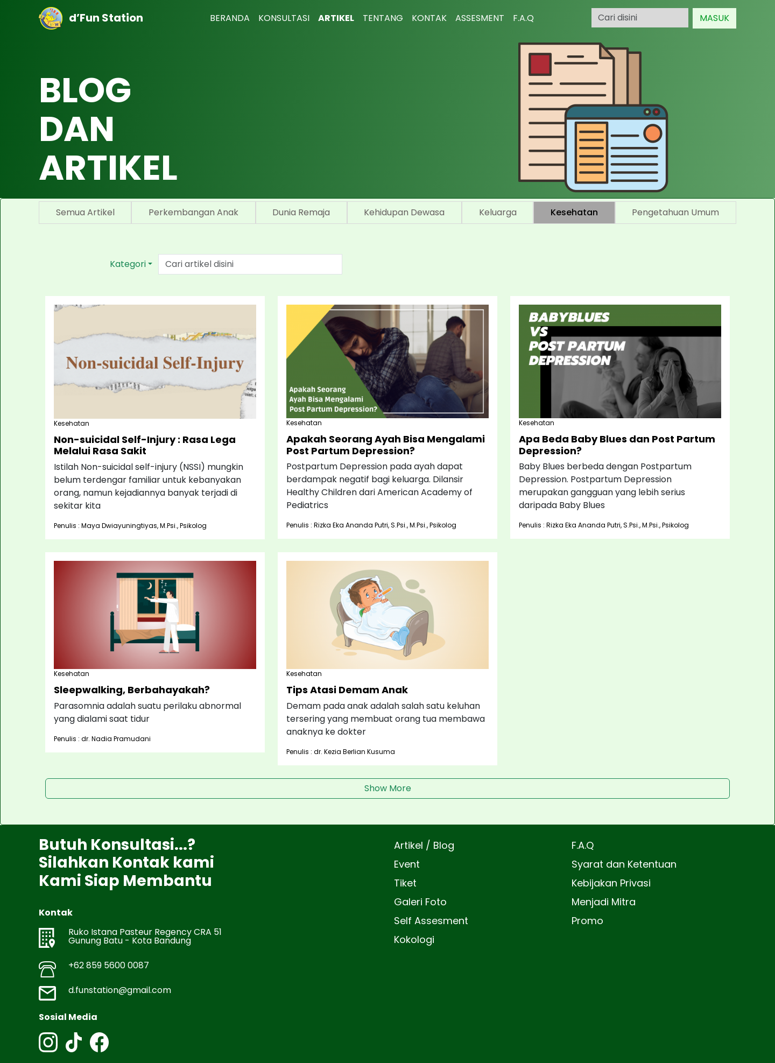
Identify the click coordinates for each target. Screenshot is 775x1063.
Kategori (128, 264)
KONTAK (429, 18)
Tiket (405, 883)
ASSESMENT (479, 18)
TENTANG (383, 18)
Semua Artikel (85, 212)
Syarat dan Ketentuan (624, 864)
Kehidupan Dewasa (404, 212)
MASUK (714, 18)
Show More (387, 788)
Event (407, 864)
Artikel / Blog (424, 845)
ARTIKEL (336, 18)
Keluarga (498, 212)
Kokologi (414, 939)
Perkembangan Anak (193, 212)
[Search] (639, 17)
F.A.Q (523, 18)
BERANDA (230, 18)
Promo (587, 920)
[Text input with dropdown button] (250, 264)
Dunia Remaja (301, 212)
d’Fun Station (91, 18)
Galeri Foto (420, 902)
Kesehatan (574, 212)
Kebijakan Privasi (611, 883)
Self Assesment (431, 920)
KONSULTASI (283, 18)
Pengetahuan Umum (675, 212)
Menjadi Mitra (604, 902)
